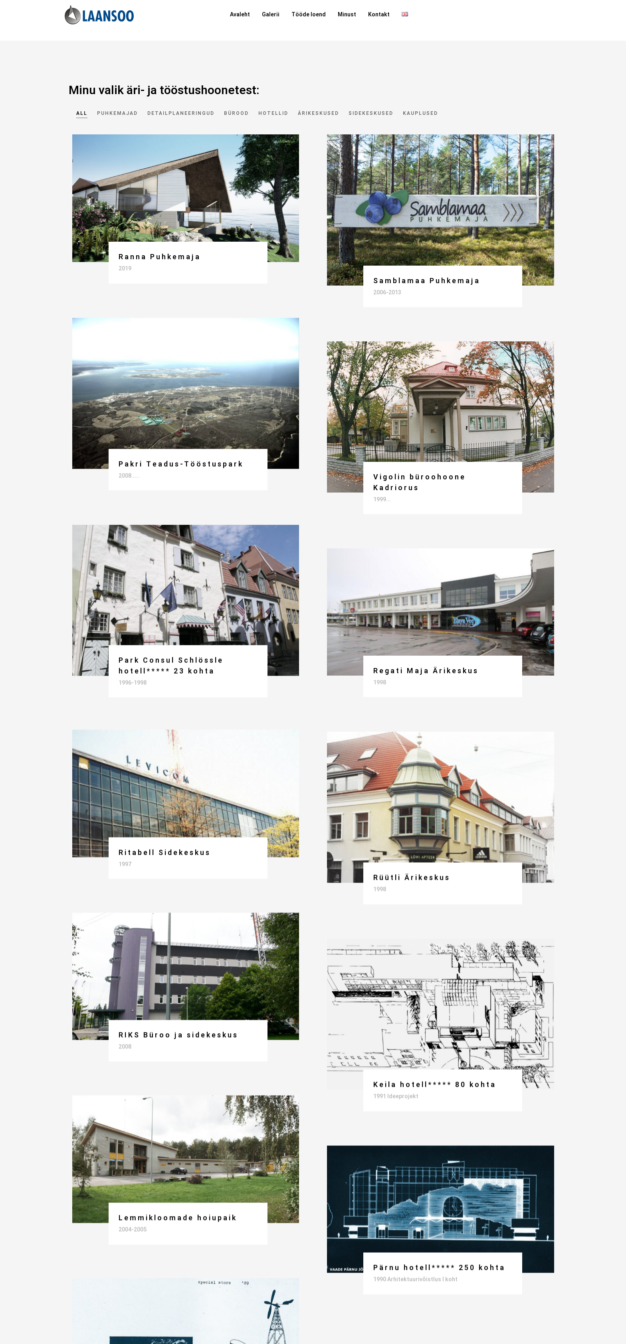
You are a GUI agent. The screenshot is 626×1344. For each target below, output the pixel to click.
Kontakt (379, 14)
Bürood (236, 113)
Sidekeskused (371, 113)
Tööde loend (308, 14)
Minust (347, 14)
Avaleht (240, 14)
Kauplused (420, 113)
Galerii (270, 14)
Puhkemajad (117, 113)
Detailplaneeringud (180, 113)
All (81, 113)
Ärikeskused (318, 113)
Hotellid (273, 113)
